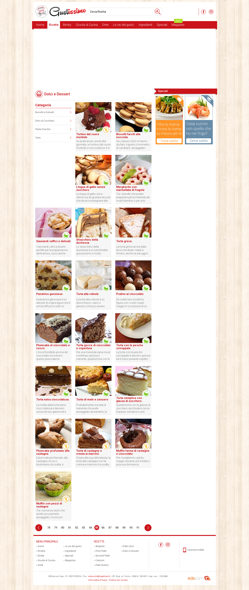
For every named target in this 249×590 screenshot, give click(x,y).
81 (69, 527)
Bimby (67, 25)
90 (130, 527)
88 (116, 527)
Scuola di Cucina (87, 25)
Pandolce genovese (49, 294)
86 (103, 527)
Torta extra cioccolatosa (52, 399)
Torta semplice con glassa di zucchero (129, 399)
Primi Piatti (101, 551)
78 (48, 527)
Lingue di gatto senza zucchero (90, 188)
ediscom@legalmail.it (99, 576)
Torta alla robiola (87, 294)
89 (123, 527)
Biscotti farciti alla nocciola (128, 135)
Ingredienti (145, 25)
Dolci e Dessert (131, 551)
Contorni (99, 560)
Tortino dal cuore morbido (87, 135)
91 (137, 527)
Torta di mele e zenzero (92, 399)
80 (62, 527)
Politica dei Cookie (118, 580)
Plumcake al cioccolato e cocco (53, 347)
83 (83, 527)
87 (109, 527)
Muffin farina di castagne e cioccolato (132, 452)
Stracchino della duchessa (87, 241)
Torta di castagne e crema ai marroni (89, 452)
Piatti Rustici (102, 565)
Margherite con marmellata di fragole (130, 188)
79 (55, 527)
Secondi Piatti (102, 555)
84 (90, 527)
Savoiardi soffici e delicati (53, 241)
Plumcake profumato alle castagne (53, 452)
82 (76, 527)
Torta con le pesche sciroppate (129, 347)
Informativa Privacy (97, 580)
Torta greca (124, 241)
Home (40, 25)
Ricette (53, 25)
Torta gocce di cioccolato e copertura (93, 347)
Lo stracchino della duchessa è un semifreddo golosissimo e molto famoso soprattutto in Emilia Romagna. (93, 250)
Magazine (178, 24)
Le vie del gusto (123, 25)
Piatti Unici (128, 546)
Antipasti (100, 546)
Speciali (162, 25)
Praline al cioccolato (130, 294)
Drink (105, 25)
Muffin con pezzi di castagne (49, 505)
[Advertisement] (124, 58)
